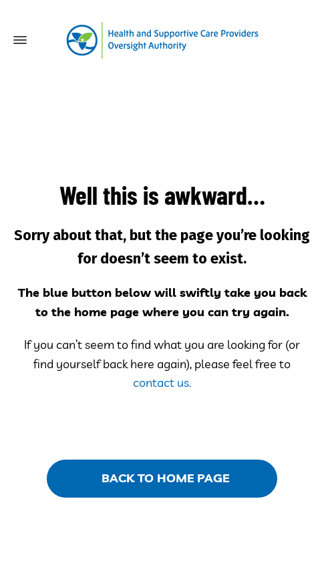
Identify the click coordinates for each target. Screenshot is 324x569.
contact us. (162, 382)
